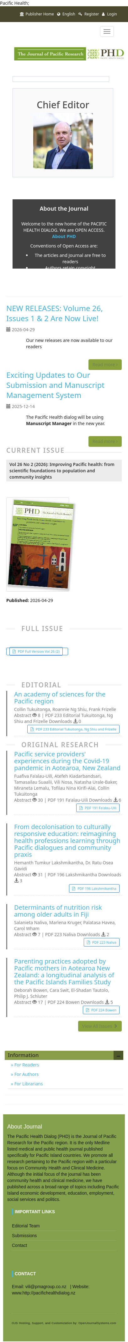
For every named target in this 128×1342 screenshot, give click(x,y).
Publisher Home (37, 14)
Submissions (24, 1235)
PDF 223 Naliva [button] (103, 942)
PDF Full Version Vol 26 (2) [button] (38, 651)
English (66, 14)
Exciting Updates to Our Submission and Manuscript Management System (55, 385)
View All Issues (100, 1026)
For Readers (26, 1065)
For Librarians (28, 1084)
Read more (105, 364)
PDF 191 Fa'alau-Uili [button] (100, 807)
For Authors (26, 1074)
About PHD (64, 236)
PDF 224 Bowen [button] (103, 1010)
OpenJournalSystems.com (97, 1323)
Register (88, 14)
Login (109, 14)
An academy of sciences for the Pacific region (59, 698)
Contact (19, 1245)
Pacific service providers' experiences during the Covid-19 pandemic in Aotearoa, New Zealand (67, 761)
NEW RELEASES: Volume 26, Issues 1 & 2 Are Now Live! (54, 313)
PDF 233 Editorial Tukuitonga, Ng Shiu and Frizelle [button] (75, 729)
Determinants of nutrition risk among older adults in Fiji (58, 911)
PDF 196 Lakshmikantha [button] (96, 888)
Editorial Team (26, 1225)
